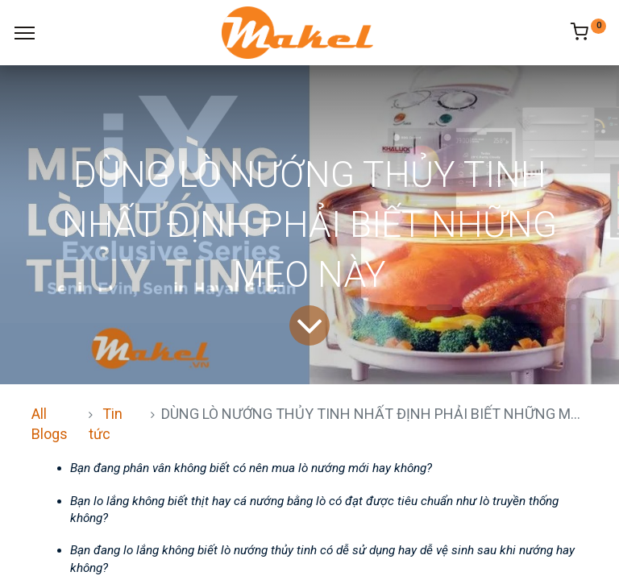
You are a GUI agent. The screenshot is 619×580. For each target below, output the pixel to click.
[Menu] (24, 33)
